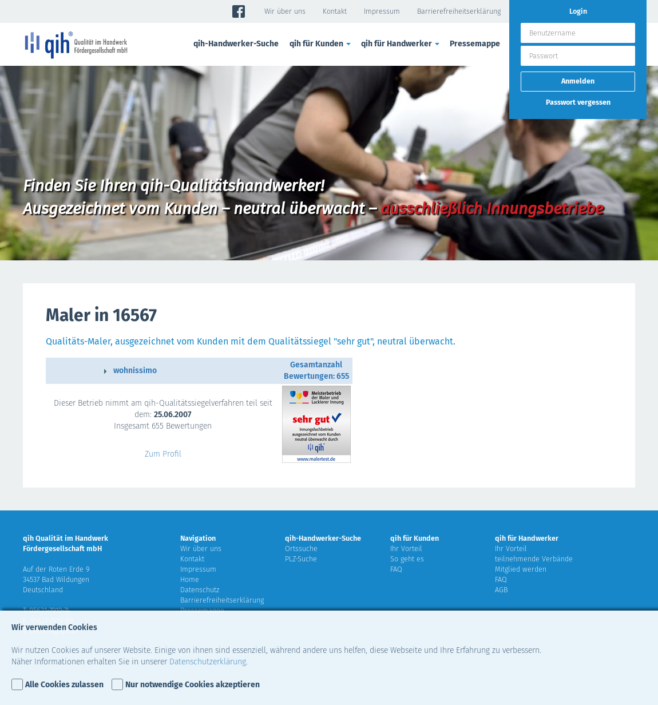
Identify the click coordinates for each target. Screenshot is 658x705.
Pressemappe (475, 44)
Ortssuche (301, 548)
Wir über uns (285, 11)
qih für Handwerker (401, 44)
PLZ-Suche (301, 559)
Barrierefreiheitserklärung (459, 11)
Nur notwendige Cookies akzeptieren (192, 685)
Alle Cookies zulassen (64, 685)
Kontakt (335, 11)
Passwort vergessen (578, 102)
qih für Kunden (321, 44)
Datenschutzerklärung (207, 662)
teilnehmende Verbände (534, 559)
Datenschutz (199, 589)
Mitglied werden (520, 569)
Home (189, 579)
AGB (501, 589)
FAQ (396, 569)
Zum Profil (163, 454)
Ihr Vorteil (406, 548)
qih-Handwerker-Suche (236, 44)
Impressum (382, 11)
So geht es (407, 559)
